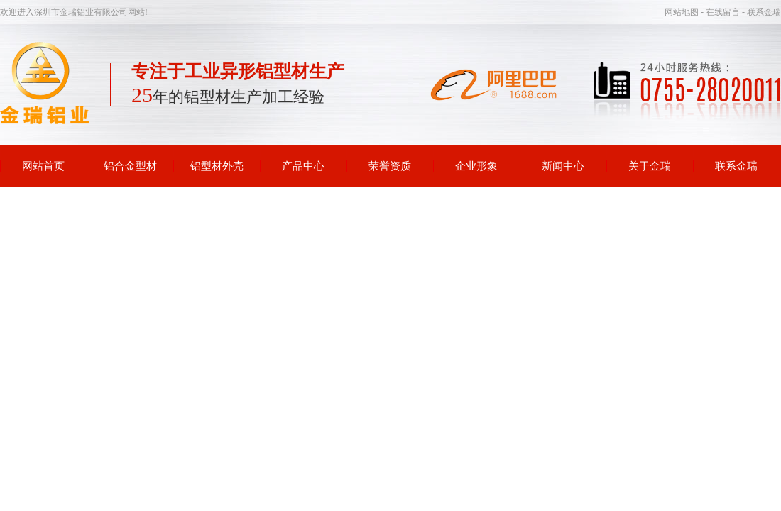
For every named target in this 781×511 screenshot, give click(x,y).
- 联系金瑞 (761, 12)
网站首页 (43, 166)
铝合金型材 (130, 166)
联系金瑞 (736, 166)
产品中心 (303, 166)
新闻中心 (563, 166)
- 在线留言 (721, 12)
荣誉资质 (389, 166)
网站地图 (683, 12)
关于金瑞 (649, 166)
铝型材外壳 (217, 166)
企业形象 (476, 166)
